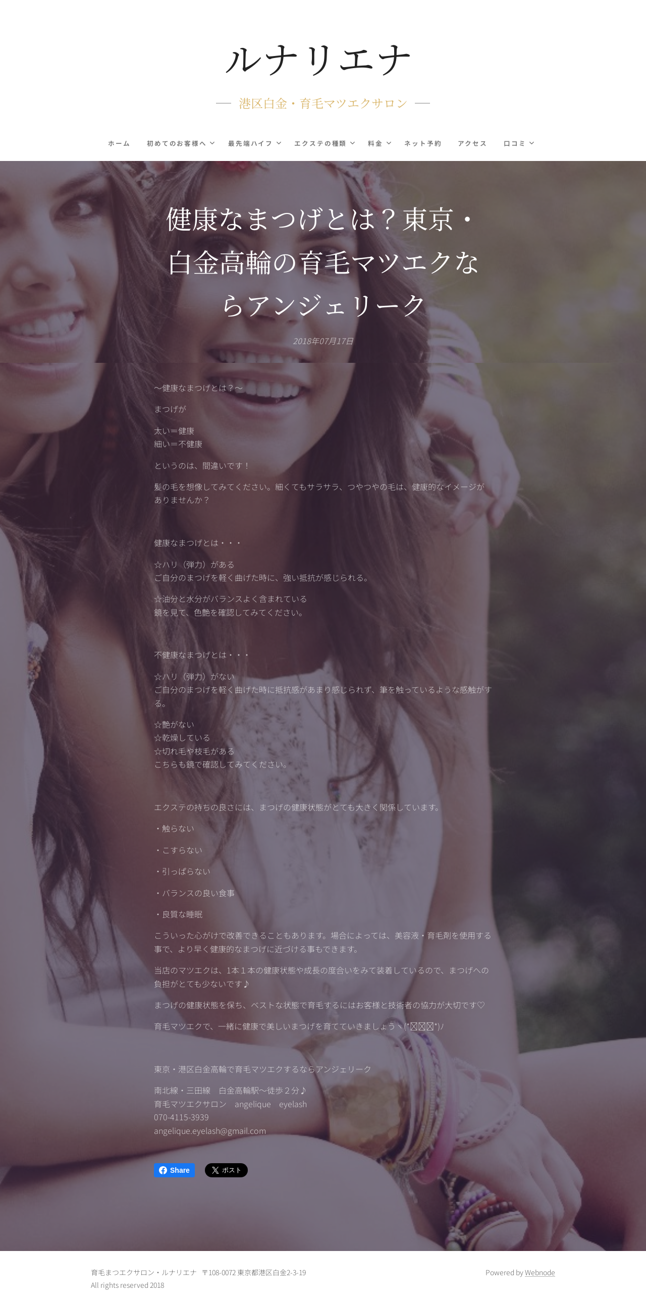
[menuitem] (122, 143)
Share (174, 1170)
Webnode (540, 1272)
